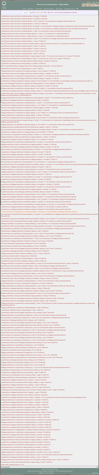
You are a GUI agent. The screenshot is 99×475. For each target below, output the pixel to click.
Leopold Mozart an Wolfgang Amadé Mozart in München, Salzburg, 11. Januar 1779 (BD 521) (24, 457)
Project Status (38, 8)
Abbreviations (59, 8)
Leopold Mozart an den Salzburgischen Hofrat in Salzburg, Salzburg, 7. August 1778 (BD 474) (24, 375)
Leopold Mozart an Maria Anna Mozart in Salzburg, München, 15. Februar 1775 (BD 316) (23, 48)
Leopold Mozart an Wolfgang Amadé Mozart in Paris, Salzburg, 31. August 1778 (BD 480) (23, 392)
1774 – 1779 (40, 12)
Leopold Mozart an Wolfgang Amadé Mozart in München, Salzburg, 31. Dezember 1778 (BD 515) (25, 449)
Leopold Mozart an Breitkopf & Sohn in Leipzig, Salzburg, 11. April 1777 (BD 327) (22, 68)
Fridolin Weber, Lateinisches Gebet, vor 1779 (12, 464)
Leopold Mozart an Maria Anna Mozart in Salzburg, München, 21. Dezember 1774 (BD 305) (24, 23)
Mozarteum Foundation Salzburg (44, 471)
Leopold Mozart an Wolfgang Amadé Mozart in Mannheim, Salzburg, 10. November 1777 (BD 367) (26, 152)
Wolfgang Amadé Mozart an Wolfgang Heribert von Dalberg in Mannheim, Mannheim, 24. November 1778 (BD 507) (30, 429)
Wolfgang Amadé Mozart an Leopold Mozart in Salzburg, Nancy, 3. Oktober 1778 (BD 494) (24, 409)
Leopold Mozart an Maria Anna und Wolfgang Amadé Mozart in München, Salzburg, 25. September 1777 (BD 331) (30, 73)
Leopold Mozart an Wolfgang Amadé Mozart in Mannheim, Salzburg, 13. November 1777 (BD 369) (26, 154)
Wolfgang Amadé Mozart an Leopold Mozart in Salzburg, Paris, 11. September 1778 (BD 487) (24, 400)
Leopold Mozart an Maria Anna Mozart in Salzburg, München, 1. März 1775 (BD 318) (22, 53)
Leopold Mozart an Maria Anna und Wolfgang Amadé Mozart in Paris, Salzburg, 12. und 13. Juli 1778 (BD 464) (29, 355)
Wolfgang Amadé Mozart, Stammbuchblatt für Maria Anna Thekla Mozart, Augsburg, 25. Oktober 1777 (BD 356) (29, 127)
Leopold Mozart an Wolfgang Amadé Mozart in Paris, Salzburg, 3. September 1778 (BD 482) (24, 395)
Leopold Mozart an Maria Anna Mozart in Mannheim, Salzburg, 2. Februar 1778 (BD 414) (23, 261)
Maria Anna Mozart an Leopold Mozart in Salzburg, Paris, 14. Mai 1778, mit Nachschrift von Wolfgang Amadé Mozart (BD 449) (33, 330)
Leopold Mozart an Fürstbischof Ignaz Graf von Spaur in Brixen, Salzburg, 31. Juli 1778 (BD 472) (25, 370)
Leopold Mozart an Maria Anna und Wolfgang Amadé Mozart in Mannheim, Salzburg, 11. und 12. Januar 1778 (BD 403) (31, 236)
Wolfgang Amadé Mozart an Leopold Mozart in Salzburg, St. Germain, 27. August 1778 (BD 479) (25, 387)
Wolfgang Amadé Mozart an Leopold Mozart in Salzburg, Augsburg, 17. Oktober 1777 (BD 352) (25, 115)
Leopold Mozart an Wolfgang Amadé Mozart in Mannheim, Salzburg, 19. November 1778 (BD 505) (26, 424)
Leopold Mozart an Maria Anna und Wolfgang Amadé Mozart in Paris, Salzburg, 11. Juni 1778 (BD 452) (27, 337)
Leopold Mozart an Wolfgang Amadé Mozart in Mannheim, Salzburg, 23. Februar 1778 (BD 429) (25, 288)
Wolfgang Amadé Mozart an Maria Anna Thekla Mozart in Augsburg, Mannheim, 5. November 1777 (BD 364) (28, 144)
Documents (30, 8)
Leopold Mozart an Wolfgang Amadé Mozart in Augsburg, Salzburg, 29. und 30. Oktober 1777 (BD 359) (27, 132)
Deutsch (89, 2)
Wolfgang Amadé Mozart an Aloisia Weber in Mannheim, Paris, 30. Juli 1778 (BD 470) (23, 365)
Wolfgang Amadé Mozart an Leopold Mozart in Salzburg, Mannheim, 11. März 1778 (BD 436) (24, 307)
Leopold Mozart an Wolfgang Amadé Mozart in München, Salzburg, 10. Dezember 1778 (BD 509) (25, 434)
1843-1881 (60, 12)
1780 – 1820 (47, 12)
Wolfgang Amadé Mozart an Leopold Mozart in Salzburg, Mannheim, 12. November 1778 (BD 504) (26, 422)
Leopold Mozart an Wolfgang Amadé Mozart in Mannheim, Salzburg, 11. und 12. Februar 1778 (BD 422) (27, 273)
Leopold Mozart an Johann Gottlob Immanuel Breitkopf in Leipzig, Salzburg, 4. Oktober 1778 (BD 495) (27, 412)
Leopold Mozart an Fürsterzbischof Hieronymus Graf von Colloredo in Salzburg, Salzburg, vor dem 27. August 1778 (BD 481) (32, 390)
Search (26, 12)
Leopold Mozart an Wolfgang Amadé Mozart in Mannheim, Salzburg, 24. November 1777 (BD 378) (26, 174)
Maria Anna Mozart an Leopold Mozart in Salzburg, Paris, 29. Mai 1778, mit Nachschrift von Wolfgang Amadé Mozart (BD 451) (33, 335)
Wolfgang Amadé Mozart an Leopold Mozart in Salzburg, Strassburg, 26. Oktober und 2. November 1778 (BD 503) (30, 419)
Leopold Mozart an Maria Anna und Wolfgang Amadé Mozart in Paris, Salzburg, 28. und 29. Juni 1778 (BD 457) (29, 342)
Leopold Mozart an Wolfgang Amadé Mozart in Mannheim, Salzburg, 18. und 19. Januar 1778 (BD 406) (27, 241)
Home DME (95, 2)
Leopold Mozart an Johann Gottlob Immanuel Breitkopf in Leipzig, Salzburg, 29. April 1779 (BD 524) (26, 462)
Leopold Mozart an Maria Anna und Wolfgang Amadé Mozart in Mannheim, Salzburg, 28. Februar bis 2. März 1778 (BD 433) (32, 298)
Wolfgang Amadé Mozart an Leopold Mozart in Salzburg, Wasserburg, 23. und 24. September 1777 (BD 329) (28, 71)
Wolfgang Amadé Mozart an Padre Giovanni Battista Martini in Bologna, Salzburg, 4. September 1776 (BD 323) (29, 61)
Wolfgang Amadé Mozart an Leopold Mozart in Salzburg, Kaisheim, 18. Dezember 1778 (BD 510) (25, 437)
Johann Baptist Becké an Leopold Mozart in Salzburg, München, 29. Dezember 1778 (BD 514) (24, 447)
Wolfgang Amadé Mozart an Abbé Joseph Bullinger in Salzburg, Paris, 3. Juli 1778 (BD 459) (24, 347)
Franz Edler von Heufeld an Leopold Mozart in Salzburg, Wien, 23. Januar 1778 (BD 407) (23, 243)
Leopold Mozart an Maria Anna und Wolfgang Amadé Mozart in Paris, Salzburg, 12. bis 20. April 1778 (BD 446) (29, 322)
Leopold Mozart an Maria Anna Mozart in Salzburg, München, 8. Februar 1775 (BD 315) (23, 46)
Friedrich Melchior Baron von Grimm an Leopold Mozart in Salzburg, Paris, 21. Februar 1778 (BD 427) (27, 283)
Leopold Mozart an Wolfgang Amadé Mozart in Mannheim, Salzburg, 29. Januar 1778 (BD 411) (25, 251)
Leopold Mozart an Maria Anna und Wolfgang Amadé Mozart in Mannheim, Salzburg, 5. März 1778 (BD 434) (28, 301)
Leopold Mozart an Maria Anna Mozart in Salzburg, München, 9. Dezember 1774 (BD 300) (24, 16)
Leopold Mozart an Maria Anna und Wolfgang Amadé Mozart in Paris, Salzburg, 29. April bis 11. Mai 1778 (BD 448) (30, 325)
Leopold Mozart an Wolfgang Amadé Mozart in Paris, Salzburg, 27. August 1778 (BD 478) (23, 385)
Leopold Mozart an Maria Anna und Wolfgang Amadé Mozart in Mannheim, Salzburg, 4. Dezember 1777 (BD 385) (30, 191)
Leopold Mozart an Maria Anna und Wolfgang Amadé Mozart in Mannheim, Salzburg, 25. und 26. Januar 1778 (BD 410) (31, 248)
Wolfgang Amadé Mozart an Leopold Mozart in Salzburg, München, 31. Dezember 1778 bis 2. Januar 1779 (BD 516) (30, 452)
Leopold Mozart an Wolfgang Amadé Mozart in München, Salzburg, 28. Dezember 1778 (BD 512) (25, 442)
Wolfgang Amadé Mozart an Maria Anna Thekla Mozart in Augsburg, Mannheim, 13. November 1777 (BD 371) (29, 159)
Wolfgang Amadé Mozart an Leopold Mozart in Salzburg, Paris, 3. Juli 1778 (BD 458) (22, 345)
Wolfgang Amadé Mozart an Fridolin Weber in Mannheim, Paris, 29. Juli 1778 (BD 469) (23, 362)
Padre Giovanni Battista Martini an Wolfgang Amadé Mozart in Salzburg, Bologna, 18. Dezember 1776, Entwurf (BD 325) (31, 66)
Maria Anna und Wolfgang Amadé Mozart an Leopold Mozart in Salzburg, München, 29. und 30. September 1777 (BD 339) (32, 83)
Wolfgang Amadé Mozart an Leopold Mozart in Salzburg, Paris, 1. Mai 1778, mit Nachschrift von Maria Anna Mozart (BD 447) (33, 327)
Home (24, 8)
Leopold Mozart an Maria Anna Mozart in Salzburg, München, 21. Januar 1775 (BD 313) (23, 41)
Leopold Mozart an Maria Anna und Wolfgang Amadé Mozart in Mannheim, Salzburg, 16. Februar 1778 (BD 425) (29, 278)
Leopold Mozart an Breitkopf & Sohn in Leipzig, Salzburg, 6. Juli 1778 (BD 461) (21, 350)
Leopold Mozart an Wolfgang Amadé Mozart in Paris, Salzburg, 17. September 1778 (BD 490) (24, 402)
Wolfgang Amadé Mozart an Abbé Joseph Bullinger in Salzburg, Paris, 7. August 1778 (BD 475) (25, 377)
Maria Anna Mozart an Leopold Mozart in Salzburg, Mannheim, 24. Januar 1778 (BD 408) (23, 246)
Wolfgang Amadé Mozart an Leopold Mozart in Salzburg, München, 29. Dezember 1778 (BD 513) (25, 444)
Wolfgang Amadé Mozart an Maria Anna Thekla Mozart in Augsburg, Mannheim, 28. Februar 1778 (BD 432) (28, 295)
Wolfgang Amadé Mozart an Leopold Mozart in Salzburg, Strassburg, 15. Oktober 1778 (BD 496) (25, 414)
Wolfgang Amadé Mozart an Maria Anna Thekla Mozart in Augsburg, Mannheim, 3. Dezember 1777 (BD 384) (28, 189)
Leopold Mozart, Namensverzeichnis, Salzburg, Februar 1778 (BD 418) (19, 256)
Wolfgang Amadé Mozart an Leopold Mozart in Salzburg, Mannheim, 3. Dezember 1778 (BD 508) (25, 432)
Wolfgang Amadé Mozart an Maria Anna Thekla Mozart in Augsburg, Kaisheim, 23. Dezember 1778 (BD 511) (28, 439)
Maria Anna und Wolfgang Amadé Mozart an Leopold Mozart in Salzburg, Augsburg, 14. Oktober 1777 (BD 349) (29, 107)
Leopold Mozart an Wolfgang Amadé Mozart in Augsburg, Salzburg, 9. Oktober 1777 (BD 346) (25, 100)
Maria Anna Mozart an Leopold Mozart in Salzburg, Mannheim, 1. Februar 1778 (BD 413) (23, 258)
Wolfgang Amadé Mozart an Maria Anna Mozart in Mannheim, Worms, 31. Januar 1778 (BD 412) (25, 253)
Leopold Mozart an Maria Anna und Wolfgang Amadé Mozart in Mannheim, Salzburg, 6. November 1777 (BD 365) (30, 147)
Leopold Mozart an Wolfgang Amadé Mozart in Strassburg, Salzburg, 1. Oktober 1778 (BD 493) (25, 407)
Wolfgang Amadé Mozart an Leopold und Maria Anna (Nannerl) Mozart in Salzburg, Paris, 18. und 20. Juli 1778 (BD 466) (31, 357)
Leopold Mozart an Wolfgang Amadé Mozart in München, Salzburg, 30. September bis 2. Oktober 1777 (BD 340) (29, 86)
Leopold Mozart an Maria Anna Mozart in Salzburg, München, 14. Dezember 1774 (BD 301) (24, 18)
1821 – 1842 (54, 12)
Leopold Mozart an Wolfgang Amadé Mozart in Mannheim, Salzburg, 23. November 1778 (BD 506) (26, 427)
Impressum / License (69, 8)
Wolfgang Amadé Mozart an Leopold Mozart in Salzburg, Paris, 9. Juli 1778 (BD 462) (22, 352)
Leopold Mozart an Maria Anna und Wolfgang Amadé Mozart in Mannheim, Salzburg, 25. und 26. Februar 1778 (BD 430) (31, 290)
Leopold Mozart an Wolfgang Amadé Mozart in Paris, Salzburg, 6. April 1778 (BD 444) (23, 320)
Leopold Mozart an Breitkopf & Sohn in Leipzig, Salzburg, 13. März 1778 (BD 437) (22, 310)
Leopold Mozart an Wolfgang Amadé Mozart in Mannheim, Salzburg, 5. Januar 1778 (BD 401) (24, 231)
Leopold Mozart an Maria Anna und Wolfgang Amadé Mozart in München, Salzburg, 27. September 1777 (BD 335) (30, 78)
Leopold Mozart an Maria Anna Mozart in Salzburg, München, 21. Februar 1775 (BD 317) (23, 51)
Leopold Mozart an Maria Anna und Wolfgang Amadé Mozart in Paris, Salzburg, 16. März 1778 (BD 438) (27, 312)
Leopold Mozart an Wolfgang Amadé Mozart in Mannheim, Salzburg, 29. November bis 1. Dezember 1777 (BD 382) (30, 184)
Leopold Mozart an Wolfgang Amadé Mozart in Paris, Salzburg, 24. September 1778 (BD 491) (24, 404)
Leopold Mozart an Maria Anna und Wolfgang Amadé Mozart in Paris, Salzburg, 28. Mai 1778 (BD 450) (27, 332)
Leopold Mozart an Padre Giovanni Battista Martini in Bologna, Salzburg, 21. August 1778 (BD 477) (26, 382)
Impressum (95, 473)
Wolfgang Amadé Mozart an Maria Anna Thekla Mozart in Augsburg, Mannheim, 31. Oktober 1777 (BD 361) (28, 137)
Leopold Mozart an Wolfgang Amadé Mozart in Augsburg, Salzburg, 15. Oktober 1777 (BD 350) (25, 110)
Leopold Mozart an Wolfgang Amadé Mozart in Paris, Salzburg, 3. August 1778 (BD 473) (23, 372)
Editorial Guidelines (49, 8)
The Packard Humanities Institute (64, 471)
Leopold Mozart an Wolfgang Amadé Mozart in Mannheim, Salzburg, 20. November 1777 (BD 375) (26, 167)
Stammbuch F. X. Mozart (70, 12)
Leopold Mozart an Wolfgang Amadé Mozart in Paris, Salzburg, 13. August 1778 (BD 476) (23, 380)
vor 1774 (32, 12)
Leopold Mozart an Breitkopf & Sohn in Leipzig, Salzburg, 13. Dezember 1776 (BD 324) (23, 63)
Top (97, 467)
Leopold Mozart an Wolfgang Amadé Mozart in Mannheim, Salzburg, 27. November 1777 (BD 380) (26, 179)
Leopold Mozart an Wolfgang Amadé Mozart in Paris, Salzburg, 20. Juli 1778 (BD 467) (23, 360)
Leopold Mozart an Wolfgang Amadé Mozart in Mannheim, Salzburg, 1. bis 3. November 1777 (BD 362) (27, 139)
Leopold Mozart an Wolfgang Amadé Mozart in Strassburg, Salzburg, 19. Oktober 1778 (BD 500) (25, 417)
